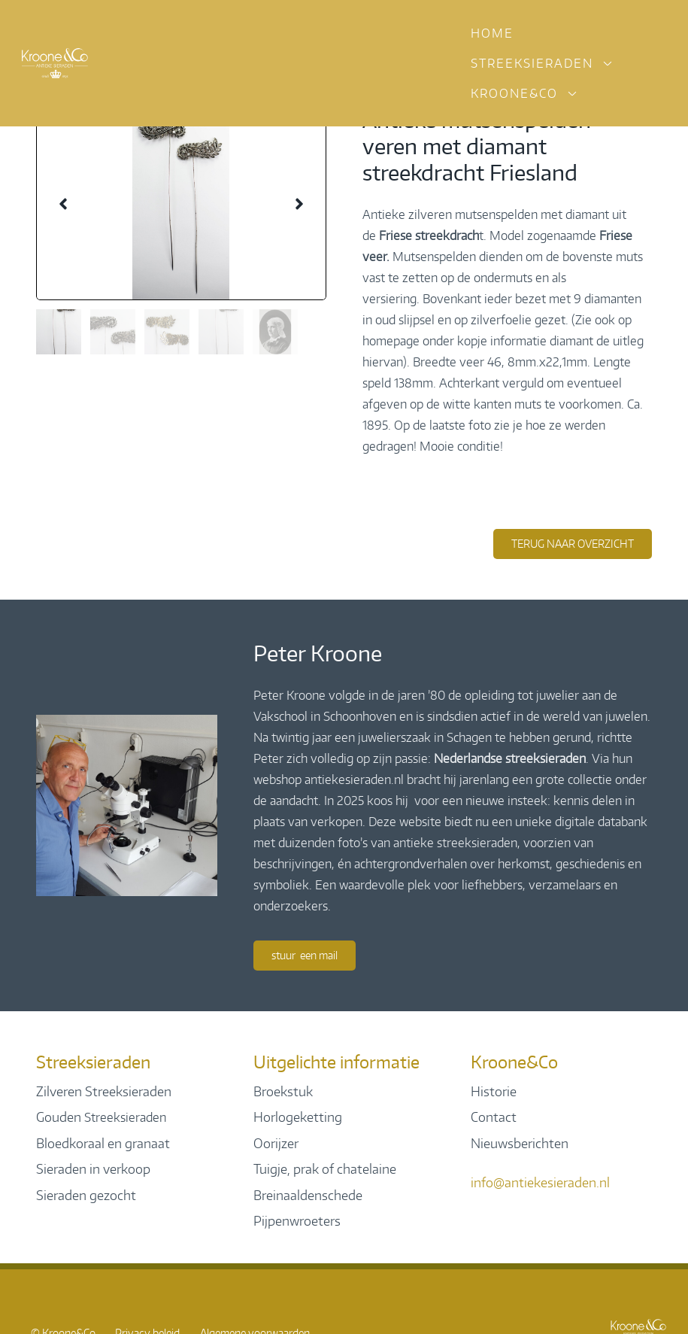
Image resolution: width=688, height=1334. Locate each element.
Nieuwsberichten (519, 1143)
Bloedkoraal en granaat (103, 1143)
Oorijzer (276, 1143)
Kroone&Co (514, 93)
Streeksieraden (532, 63)
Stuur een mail (304, 955)
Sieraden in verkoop (93, 1168)
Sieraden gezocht (86, 1195)
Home (492, 33)
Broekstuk (283, 1091)
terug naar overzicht (572, 543)
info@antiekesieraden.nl (540, 1182)
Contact (494, 1116)
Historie (494, 1091)
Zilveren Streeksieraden (103, 1091)
